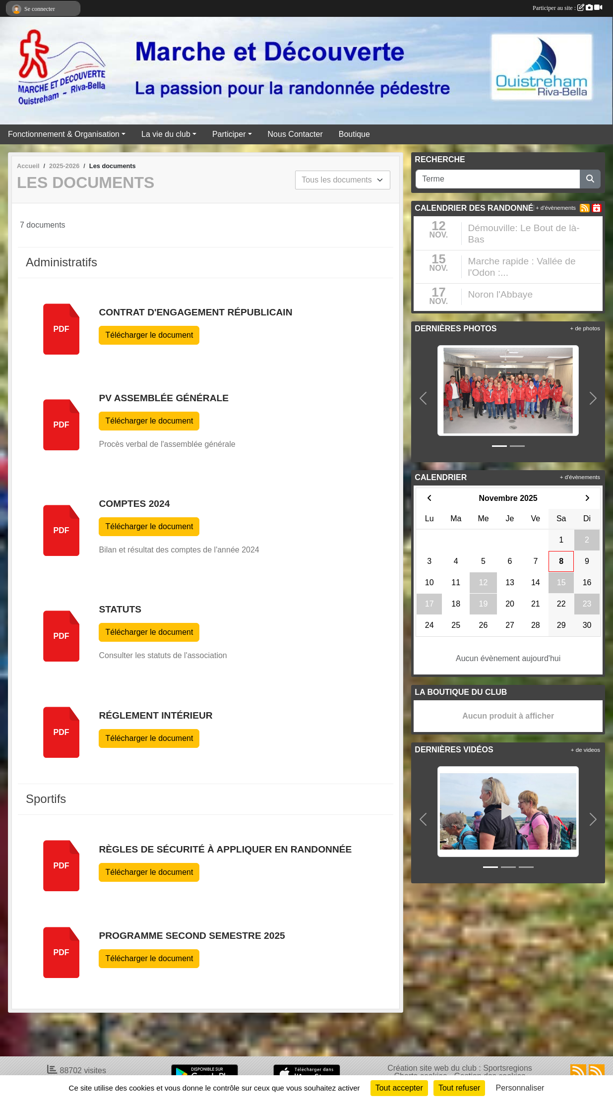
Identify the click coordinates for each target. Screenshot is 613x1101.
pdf (61, 329)
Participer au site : (567, 7)
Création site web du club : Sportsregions (459, 1068)
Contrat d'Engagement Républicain (195, 312)
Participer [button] (229, 134)
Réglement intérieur (155, 715)
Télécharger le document (149, 335)
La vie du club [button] (165, 134)
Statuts (120, 609)
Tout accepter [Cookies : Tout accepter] (399, 1088)
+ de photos (585, 328)
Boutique (354, 134)
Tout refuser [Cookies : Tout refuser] (459, 1088)
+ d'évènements (556, 208)
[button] (423, 398)
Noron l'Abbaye (500, 294)
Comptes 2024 (134, 503)
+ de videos (585, 750)
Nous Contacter (295, 134)
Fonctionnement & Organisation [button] (64, 134)
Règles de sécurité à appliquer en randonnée (225, 849)
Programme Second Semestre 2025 (192, 935)
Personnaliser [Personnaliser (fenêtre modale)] (520, 1088)
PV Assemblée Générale (164, 398)
